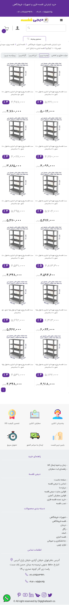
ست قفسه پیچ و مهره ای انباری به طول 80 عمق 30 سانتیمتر (17, 257)
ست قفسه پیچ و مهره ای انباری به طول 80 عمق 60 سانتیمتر (51, 202)
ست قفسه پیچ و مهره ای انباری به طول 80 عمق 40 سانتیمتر (51, 257)
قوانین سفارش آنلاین (57, 496)
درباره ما (62, 488)
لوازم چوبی (61, 545)
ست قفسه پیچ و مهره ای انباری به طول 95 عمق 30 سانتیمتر (17, 366)
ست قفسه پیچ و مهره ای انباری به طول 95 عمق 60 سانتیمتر (51, 311)
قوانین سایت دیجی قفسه (55, 492)
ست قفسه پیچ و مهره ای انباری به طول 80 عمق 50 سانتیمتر (17, 202)
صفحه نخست (60, 480)
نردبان (63, 525)
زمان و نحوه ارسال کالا (56, 465)
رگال (64, 529)
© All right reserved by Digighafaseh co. (34, 601)
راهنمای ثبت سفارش (57, 469)
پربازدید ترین (17, 55)
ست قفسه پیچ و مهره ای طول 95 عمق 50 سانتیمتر (17, 311)
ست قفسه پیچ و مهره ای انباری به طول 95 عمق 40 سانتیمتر (51, 366)
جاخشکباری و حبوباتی (56, 541)
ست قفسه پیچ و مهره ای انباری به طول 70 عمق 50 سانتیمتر (17, 93)
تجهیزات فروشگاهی (58, 517)
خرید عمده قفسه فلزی (56, 499)
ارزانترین (38, 55)
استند (64, 533)
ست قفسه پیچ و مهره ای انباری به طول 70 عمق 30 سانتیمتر (17, 147)
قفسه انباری (61, 537)
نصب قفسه (61, 503)
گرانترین (27, 55)
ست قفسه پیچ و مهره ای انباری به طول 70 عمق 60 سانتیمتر (51, 93)
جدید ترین (44, 55)
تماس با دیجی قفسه (57, 484)
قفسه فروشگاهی (59, 521)
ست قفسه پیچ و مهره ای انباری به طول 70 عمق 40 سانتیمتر (51, 147)
